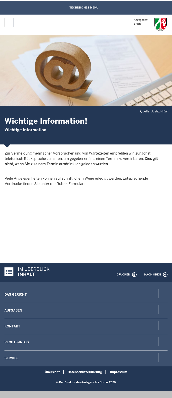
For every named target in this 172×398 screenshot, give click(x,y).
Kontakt (12, 326)
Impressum (118, 372)
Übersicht (52, 372)
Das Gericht (15, 295)
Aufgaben (13, 310)
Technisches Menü (83, 7)
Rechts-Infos (16, 342)
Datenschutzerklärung (85, 372)
